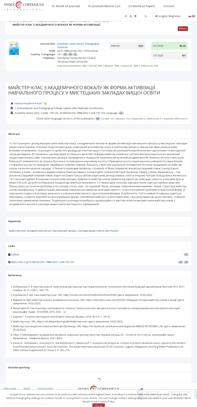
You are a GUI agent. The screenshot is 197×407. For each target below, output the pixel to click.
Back (183, 28)
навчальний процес (64, 230)
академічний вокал (39, 230)
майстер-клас (17, 230)
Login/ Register (167, 16)
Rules (27, 388)
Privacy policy (45, 388)
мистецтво (112, 230)
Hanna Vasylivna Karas (28, 103)
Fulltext (15, 254)
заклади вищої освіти (91, 230)
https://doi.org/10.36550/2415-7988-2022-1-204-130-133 (42, 262)
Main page (10, 388)
